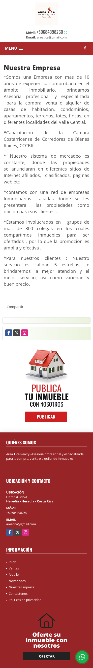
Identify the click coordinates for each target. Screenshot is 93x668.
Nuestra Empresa (21, 587)
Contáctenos (18, 593)
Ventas (14, 568)
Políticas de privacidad (25, 600)
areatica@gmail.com (21, 524)
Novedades (17, 581)
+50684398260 (50, 32)
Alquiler (14, 574)
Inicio (13, 562)
